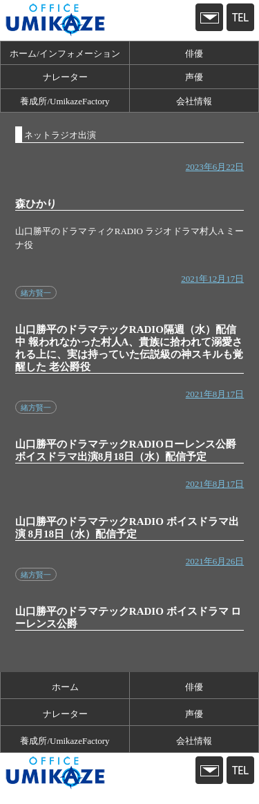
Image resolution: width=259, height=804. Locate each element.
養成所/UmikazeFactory (64, 101)
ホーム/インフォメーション (65, 53)
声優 (194, 77)
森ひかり (36, 203)
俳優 (194, 53)
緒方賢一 (36, 293)
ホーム (65, 687)
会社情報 (194, 101)
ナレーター (65, 77)
